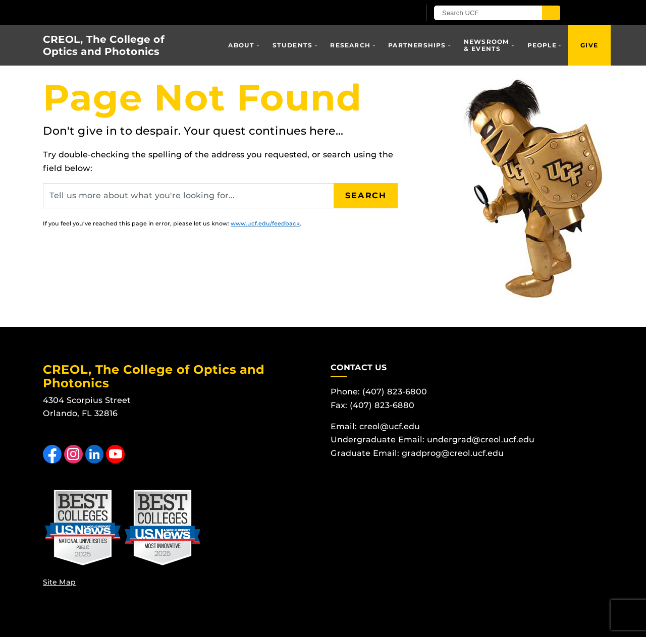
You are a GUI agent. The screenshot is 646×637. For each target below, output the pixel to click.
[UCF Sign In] (387, 13)
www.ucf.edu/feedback (265, 223)
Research (350, 45)
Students (293, 45)
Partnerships (417, 45)
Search (366, 195)
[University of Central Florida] (160, 12)
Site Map (59, 582)
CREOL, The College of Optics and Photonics (104, 45)
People (542, 45)
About (241, 45)
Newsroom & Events (487, 45)
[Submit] (551, 13)
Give (589, 45)
